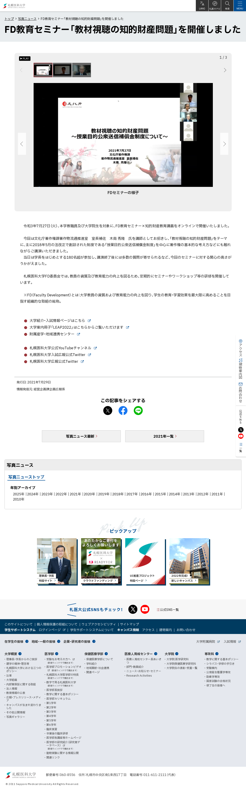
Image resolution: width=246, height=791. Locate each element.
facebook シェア (123, 413)
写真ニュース (27, 18)
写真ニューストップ (26, 479)
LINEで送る (138, 413)
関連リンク (53, 757)
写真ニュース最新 (80, 438)
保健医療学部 (93, 653)
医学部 (49, 653)
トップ (9, 18)
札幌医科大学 (14, 5)
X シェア (107, 413)
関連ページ (93, 672)
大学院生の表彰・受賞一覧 (181, 667)
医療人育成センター (139, 653)
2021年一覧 (163, 438)
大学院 (169, 653)
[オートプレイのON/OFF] (24, 58)
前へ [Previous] (22, 71)
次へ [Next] (224, 71)
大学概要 (10, 653)
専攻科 (209, 653)
